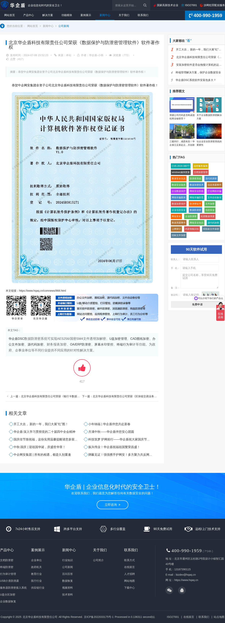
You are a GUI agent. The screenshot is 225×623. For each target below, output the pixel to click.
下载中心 (129, 587)
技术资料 (67, 594)
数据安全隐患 (179, 185)
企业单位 (36, 560)
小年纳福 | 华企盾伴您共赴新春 (109, 424)
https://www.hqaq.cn (186, 580)
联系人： (175, 259)
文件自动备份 (214, 197)
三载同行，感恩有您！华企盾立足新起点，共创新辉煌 (182, 145)
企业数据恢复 (8, 601)
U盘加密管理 (118, 338)
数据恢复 (67, 580)
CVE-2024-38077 (181, 166)
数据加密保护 (179, 203)
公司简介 (98, 560)
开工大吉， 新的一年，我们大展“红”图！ (41, 424)
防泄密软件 (195, 203)
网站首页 (9, 15)
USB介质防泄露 (9, 580)
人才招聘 (129, 573)
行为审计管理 (8, 573)
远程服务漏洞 (200, 166)
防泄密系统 (195, 178)
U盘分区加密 (7, 594)
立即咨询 (112, 504)
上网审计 (176, 229)
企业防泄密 (191, 216)
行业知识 (67, 560)
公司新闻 (63, 26)
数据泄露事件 (179, 222)
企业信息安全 (179, 210)
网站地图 (129, 580)
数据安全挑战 (179, 178)
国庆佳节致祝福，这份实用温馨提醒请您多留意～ (47, 439)
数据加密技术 (196, 185)
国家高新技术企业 (165, 5)
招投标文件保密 (211, 229)
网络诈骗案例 (179, 197)
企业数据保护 (179, 191)
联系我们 (143, 15)
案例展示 (85, 15)
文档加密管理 (201, 172)
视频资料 (67, 587)
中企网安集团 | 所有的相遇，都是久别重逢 (42, 454)
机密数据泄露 (208, 216)
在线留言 (129, 567)
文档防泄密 (6, 560)
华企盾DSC (16, 338)
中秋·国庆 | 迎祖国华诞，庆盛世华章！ (40, 447)
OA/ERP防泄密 (80, 344)
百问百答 (67, 573)
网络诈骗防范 (196, 197)
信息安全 (210, 210)
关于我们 (124, 15)
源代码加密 (35, 344)
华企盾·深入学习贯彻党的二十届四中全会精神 (44, 431)
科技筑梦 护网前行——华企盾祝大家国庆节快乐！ (122, 439)
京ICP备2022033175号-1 (99, 616)
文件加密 (210, 203)
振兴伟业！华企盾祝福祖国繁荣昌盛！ (114, 447)
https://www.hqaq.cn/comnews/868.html (42, 290)
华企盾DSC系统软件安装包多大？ (193, 80)
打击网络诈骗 (214, 191)
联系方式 (129, 560)
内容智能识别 (192, 229)
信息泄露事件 (214, 185)
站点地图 (219, 616)
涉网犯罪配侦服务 (212, 5)
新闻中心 (105, 15)
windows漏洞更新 (181, 172)
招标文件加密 (179, 235)
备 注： (175, 287)
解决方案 (47, 15)
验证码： (175, 295)
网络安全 (176, 216)
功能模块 (66, 15)
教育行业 (36, 573)
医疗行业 (36, 580)
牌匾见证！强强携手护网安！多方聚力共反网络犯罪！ (125, 454)
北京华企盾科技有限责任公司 (40, 616)
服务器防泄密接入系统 (13, 587)
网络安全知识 (196, 222)
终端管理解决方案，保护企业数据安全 (196, 72)
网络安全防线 (196, 191)
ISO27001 (189, 5)
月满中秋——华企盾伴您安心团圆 (111, 431)
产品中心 (28, 15)
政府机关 (36, 567)
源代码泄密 (211, 178)
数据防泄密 (195, 210)
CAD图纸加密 (139, 338)
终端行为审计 (126, 344)
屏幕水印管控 (103, 344)
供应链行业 (37, 587)
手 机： (175, 268)
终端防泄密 (6, 567)
